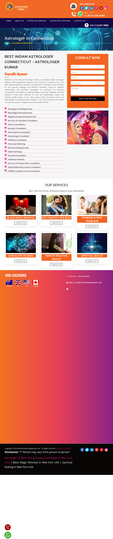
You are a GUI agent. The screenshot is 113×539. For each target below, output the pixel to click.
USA (26, 286)
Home (7, 43)
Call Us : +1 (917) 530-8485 (78, 276)
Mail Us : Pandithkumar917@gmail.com (84, 283)
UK (18, 286)
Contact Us (20, 223)
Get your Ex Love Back (56, 217)
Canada (35, 286)
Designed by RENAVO (63, 448)
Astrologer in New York (19, 458)
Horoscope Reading (21, 255)
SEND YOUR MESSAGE (88, 99)
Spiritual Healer (92, 255)
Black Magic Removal (21, 217)
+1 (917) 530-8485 (94, 15)
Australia (9, 286)
